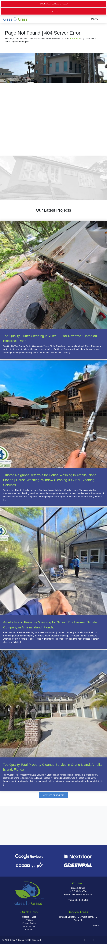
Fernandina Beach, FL (68, 917)
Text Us (53, 11)
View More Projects (53, 795)
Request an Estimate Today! (53, 4)
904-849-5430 (81, 900)
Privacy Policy (29, 923)
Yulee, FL (77, 920)
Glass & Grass (17, 940)
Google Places (29, 917)
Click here (75, 38)
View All (96, 925)
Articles (29, 920)
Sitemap (29, 929)
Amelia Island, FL (89, 917)
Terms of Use (29, 926)
